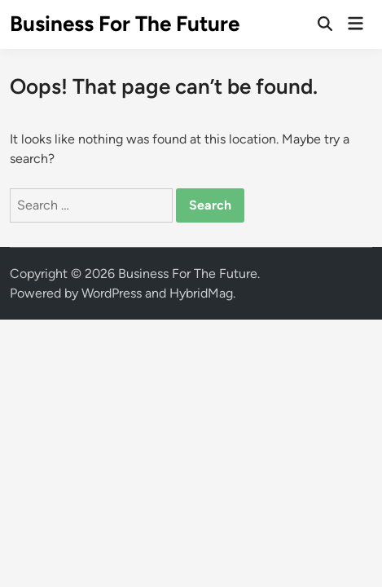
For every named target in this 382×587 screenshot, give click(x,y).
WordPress (111, 293)
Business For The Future (124, 24)
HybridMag (201, 293)
